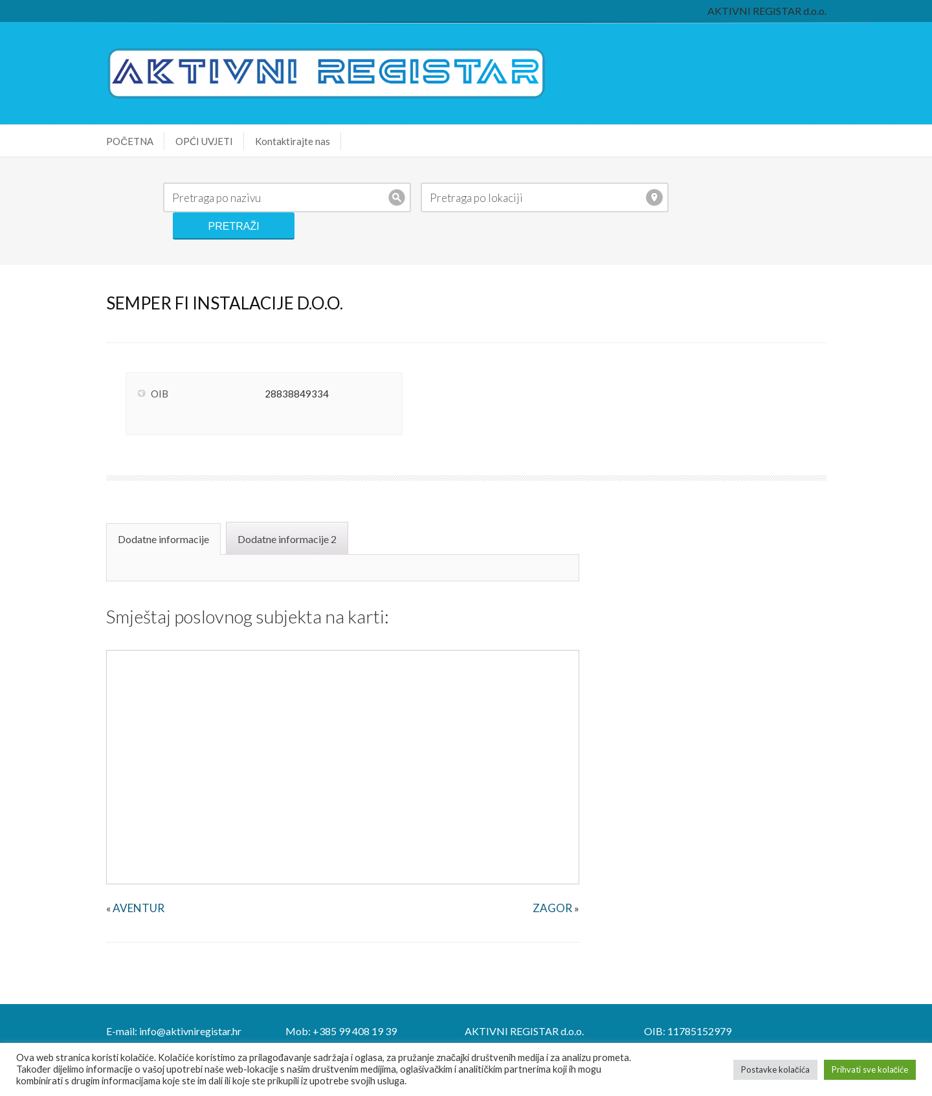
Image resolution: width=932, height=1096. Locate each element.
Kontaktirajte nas (277, 141)
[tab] (149, 509)
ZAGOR (557, 879)
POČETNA (114, 141)
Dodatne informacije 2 (271, 510)
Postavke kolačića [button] (775, 1069)
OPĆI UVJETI (188, 141)
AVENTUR (123, 879)
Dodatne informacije (148, 510)
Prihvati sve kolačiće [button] (870, 1069)
